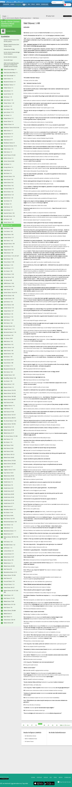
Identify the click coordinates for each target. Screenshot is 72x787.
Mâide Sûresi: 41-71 (9, 433)
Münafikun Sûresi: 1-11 (10, 509)
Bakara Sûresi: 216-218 (10, 390)
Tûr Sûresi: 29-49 (8, 338)
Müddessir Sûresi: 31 (9, 143)
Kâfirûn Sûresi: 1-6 (8, 158)
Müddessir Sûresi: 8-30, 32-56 (11, 127)
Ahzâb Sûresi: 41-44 (9, 500)
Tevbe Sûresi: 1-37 (8, 592)
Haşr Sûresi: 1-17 (8, 466)
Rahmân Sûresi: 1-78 (9, 176)
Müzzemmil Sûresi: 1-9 (9, 81)
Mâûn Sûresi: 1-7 (8, 130)
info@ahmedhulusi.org (12, 780)
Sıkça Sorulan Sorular (65, 757)
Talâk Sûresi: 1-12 (8, 528)
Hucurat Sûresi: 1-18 (9, 579)
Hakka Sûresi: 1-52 (8, 344)
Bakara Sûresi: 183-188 (10, 396)
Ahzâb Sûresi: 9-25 (8, 488)
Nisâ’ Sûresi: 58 (8, 567)
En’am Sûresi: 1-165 (9, 274)
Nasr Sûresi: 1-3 (8, 613)
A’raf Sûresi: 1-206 (8, 228)
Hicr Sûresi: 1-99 (8, 271)
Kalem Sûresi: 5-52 (8, 182)
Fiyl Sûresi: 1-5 (7, 164)
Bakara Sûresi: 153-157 (10, 415)
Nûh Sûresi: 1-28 (8, 323)
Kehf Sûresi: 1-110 (8, 317)
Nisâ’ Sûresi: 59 (8, 576)
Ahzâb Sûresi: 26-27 (9, 491)
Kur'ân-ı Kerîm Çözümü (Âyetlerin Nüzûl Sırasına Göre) (16, 18)
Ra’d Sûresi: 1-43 (8, 356)
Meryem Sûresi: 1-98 (9, 243)
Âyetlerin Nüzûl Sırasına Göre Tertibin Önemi (11, 45)
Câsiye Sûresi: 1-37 (8, 311)
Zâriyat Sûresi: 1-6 (8, 133)
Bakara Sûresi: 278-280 (10, 607)
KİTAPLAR (21, 10)
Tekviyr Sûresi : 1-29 (9, 103)
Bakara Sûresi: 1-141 (9, 384)
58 (36, 725)
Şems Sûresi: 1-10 (8, 100)
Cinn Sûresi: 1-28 (8, 231)
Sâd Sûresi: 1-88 (8, 225)
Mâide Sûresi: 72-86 (9, 598)
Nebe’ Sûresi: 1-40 (8, 350)
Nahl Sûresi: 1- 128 (8, 320)
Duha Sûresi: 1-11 (8, 91)
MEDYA (56, 10)
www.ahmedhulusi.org (24, 774)
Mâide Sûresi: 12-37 (9, 555)
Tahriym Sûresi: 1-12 (9, 583)
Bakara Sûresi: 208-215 (10, 418)
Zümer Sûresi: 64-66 (9, 161)
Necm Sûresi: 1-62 (8, 179)
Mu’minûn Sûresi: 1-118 (10, 332)
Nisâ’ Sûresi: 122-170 (9, 518)
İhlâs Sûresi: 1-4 (8, 152)
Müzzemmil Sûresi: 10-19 (10, 146)
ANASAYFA (4, 10)
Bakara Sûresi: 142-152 (10, 393)
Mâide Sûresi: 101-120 (9, 601)
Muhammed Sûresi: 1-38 (10, 521)
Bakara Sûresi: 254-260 (10, 463)
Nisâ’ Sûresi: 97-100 (9, 411)
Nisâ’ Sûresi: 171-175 (9, 595)
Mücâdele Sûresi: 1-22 (9, 543)
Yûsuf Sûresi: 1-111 (9, 268)
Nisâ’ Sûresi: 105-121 (9, 454)
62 (52, 725)
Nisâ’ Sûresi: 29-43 (8, 451)
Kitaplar (4, 16)
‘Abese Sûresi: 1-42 (8, 185)
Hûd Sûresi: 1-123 (8, 265)
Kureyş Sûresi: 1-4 (8, 167)
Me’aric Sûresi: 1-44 (9, 347)
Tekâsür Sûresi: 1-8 (9, 124)
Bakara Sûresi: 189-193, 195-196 (12, 537)
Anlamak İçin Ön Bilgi (9, 49)
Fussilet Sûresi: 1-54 (9, 298)
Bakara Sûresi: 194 (8, 558)
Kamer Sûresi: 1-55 (9, 222)
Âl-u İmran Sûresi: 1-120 (10, 421)
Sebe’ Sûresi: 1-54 (8, 289)
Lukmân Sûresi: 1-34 (9, 286)
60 (44, 725)
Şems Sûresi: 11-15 (9, 112)
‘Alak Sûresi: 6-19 (8, 140)
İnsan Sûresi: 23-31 (9, 360)
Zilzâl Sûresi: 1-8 (8, 207)
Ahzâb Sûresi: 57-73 (9, 503)
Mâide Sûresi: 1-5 (8, 561)
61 (48, 725)
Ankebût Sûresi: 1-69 (9, 375)
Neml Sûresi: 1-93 (8, 259)
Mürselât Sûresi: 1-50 (9, 216)
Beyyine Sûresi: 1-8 (9, 387)
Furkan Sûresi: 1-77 (9, 237)
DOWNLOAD (67, 753)
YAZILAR (30, 10)
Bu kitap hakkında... (8, 31)
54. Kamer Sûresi (29, 742)
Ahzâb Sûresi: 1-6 (8, 482)
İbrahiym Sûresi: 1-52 (9, 326)
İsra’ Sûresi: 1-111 (8, 366)
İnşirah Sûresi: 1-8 (8, 94)
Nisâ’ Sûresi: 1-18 (8, 439)
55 (23, 725)
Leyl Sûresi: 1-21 (8, 106)
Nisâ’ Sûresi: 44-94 (8, 515)
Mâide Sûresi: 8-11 (8, 534)
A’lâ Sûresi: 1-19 (8, 97)
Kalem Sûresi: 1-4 (8, 78)
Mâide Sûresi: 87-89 (9, 430)
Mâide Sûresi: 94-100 (9, 564)
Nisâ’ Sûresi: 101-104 (9, 479)
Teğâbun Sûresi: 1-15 (9, 405)
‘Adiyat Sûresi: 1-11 (9, 118)
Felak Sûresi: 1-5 (8, 170)
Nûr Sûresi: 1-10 (8, 442)
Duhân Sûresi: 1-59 (9, 308)
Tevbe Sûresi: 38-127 (9, 586)
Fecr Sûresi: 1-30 (8, 109)
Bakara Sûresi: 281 (8, 619)
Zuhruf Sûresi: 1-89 (9, 305)
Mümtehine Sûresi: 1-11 (10, 531)
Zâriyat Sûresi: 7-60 (9, 277)
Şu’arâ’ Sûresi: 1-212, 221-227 (11, 256)
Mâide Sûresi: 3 (8, 610)
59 (40, 725)
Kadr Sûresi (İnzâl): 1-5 (9, 75)
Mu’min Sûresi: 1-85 (9, 295)
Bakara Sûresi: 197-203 (10, 573)
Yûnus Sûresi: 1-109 (9, 262)
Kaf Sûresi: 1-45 (8, 219)
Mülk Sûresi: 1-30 (8, 341)
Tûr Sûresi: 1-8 (7, 204)
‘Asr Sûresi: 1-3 (7, 115)
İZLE (38, 10)
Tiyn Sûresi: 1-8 (8, 201)
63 (56, 725)
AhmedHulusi (58, 774)
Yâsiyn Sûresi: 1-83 (8, 234)
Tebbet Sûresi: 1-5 (8, 88)
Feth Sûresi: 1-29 (8, 540)
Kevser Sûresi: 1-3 (8, 121)
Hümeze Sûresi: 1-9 (9, 188)
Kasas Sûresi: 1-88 (8, 363)
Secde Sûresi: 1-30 (8, 335)
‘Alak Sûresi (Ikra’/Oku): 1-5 (10, 72)
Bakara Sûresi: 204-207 (10, 399)
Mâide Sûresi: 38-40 (9, 457)
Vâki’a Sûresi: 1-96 (8, 253)
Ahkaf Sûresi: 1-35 (8, 314)
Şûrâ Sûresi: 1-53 (8, 301)
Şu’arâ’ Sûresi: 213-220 (9, 155)
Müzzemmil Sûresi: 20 (9, 369)
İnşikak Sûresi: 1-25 (9, 195)
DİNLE (47, 10)
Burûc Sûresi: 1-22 (8, 191)
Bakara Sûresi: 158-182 (10, 424)
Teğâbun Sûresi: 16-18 (9, 470)
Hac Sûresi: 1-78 (8, 381)
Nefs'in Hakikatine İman (31, 739)
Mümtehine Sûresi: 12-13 (10, 570)
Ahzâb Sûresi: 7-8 (8, 485)
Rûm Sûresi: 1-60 (8, 372)
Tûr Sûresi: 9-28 (8, 280)
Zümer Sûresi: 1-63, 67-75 (10, 292)
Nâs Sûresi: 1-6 (8, 173)
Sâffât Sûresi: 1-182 (9, 283)
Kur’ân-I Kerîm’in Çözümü (10, 57)
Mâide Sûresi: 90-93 (9, 476)
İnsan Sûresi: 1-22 (8, 524)
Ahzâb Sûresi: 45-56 (9, 497)
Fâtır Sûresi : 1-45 (8, 240)
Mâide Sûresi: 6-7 (8, 506)
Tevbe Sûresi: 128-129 (9, 616)
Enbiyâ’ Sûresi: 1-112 (9, 329)
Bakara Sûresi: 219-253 (10, 460)
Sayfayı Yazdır (50, 16)
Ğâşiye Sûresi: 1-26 (9, 250)
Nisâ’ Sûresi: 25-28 (8, 448)
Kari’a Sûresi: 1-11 (8, 210)
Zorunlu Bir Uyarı (8, 60)
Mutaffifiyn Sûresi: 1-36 (10, 378)
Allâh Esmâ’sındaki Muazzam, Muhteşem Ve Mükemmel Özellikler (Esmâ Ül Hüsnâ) (11, 64)
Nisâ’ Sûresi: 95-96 (8, 402)
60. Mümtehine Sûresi (30, 736)
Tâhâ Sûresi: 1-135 (8, 246)
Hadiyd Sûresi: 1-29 (9, 427)
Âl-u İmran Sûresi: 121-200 (10, 436)
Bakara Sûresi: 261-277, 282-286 (12, 589)
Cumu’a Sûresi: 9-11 (9, 552)
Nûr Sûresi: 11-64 (8, 512)
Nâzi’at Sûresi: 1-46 (9, 353)
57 (32, 725)
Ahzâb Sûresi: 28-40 (9, 494)
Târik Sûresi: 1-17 (8, 136)
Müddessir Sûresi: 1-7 (9, 85)
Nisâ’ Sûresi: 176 (8, 604)
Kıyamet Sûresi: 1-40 (9, 213)
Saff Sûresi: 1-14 (8, 546)
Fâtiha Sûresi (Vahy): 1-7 (10, 69)
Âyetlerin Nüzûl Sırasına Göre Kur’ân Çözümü (11, 40)
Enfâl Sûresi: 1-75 (8, 408)
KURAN (13, 10)
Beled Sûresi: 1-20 (8, 198)
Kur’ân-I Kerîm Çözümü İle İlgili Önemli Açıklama (12, 53)
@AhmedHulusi (41, 774)
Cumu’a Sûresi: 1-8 (8, 549)
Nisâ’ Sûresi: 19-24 (8, 445)
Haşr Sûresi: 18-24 (8, 473)
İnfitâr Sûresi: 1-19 (8, 149)
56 (27, 725)
